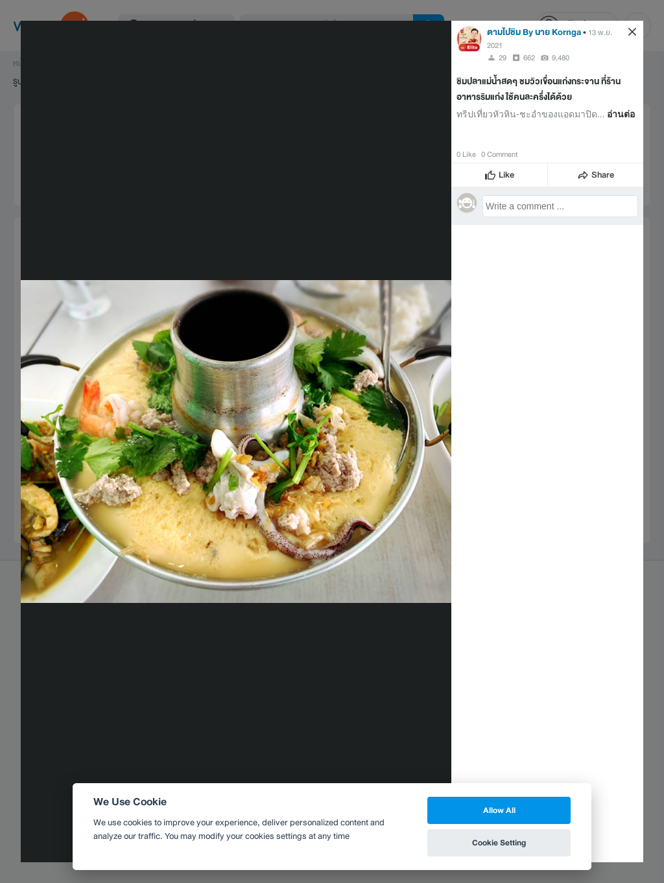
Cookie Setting (499, 842)
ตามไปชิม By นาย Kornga (534, 32)
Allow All (499, 810)
